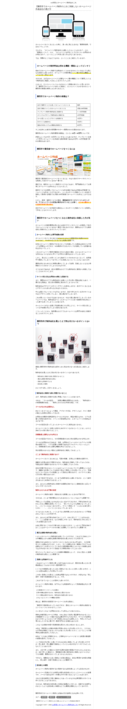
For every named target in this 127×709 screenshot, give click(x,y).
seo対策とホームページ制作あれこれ (65, 705)
